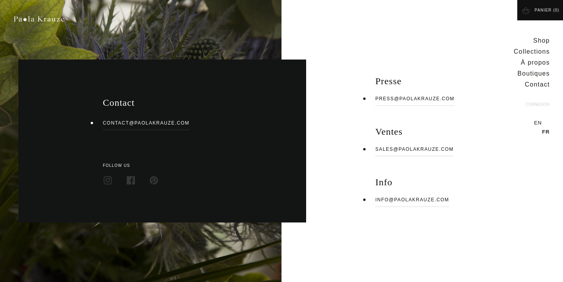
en (538, 123)
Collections (532, 51)
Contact (537, 84)
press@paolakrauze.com (414, 98)
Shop (541, 40)
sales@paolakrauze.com (414, 149)
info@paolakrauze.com (412, 199)
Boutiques (534, 73)
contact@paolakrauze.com (146, 123)
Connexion (537, 104)
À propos (535, 62)
